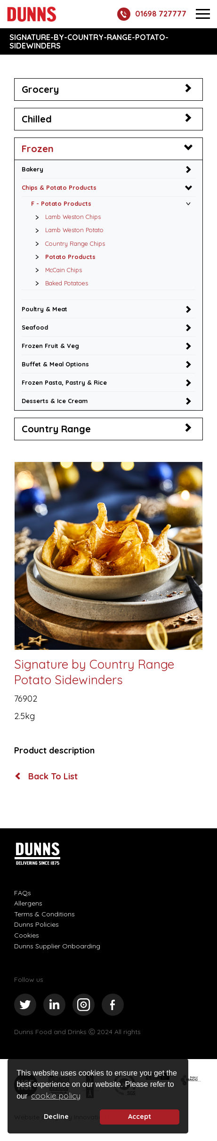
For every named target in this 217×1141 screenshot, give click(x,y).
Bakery (32, 169)
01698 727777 (151, 14)
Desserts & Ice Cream (55, 401)
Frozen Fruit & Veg (50, 345)
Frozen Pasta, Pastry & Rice (64, 382)
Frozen (38, 148)
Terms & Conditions (44, 914)
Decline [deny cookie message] (56, 1116)
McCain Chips (56, 269)
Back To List (46, 776)
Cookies (26, 935)
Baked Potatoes (59, 283)
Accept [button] (139, 1116)
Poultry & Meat (44, 309)
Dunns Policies (36, 924)
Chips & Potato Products (59, 187)
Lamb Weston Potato (67, 229)
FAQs (22, 893)
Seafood (35, 327)
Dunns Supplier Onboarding (57, 946)
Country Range (56, 429)
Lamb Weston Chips (65, 216)
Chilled (37, 119)
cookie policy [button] (55, 1096)
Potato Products (63, 256)
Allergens (28, 903)
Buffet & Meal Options (55, 364)
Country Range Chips (67, 243)
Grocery (40, 89)
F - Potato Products (61, 203)
